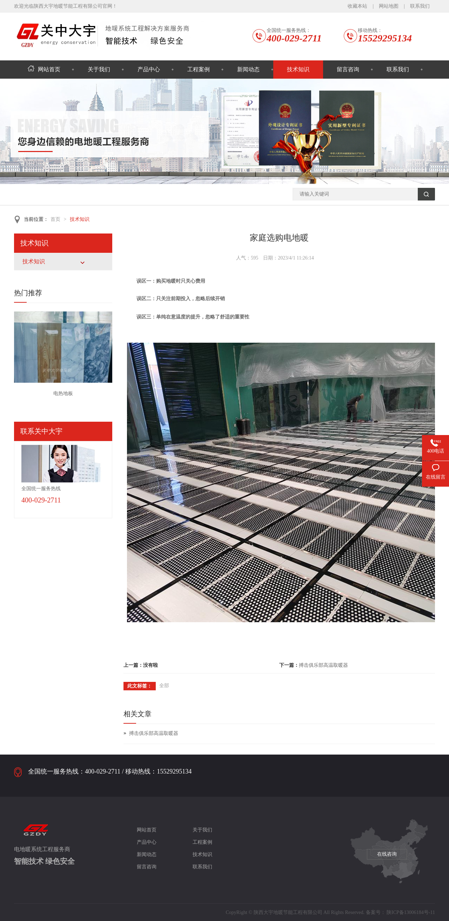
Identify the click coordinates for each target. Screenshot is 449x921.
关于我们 (99, 69)
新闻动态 (248, 69)
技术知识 (298, 69)
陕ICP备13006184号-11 (411, 912)
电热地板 (63, 393)
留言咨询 (348, 69)
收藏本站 (357, 6)
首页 (55, 219)
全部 (164, 685)
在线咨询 (387, 854)
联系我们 (420, 6)
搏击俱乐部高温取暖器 (323, 665)
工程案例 (198, 69)
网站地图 (388, 6)
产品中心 (149, 69)
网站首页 (44, 69)
